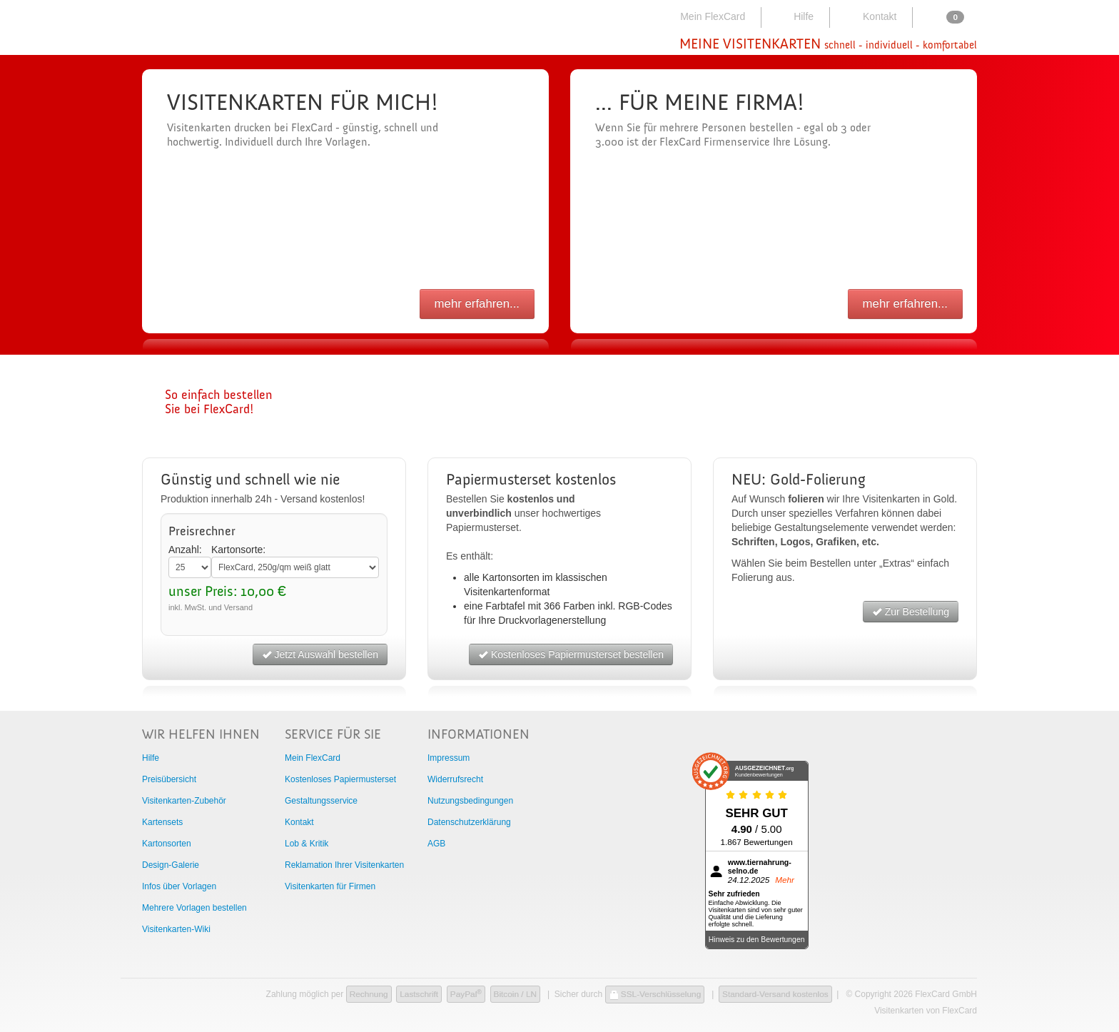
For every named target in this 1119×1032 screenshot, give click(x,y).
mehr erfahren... (477, 303)
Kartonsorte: (238, 549)
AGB (436, 844)
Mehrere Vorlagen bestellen (194, 908)
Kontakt (869, 16)
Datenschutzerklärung (469, 822)
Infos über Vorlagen (179, 886)
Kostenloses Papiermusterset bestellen (571, 654)
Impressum (448, 758)
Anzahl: (185, 549)
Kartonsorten (166, 844)
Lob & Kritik (306, 844)
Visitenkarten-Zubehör (184, 801)
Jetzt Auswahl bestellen (320, 654)
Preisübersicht (169, 779)
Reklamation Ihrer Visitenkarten (344, 865)
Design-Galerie (170, 865)
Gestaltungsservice (321, 801)
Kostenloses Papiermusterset (340, 779)
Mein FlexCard (704, 16)
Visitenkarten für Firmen (330, 886)
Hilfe (794, 16)
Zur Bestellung (910, 611)
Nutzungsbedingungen (470, 801)
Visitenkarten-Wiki (176, 929)
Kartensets (162, 822)
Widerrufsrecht (455, 779)
